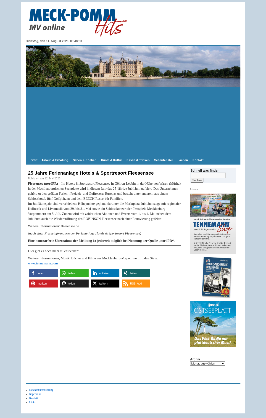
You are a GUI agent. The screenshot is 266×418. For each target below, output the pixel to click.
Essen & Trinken (138, 160)
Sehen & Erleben (84, 160)
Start (34, 160)
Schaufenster (163, 160)
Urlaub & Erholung (55, 160)
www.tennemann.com (43, 263)
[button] (43, 273)
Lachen (183, 160)
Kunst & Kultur (111, 160)
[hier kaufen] (215, 278)
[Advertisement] (133, 122)
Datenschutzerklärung (41, 389)
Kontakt (197, 160)
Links (32, 402)
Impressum (35, 394)
